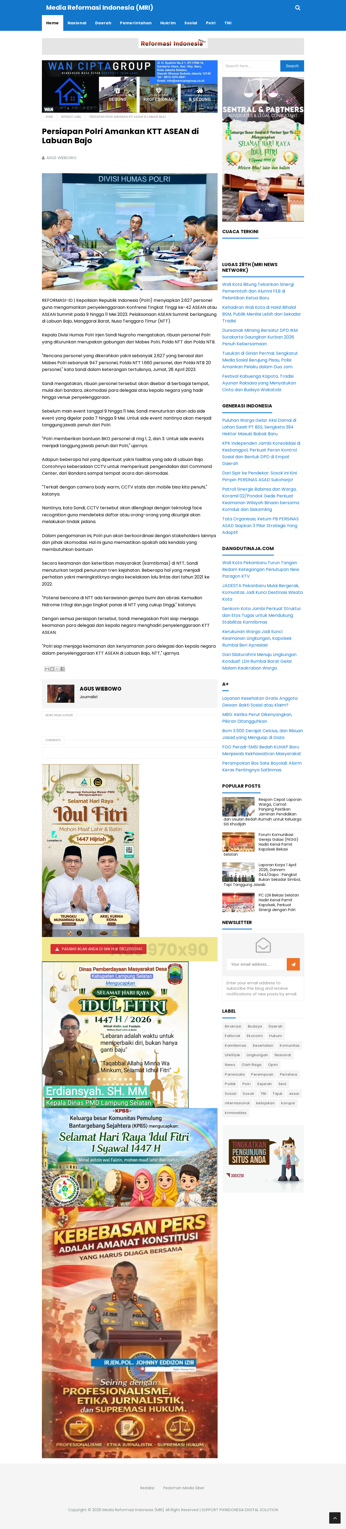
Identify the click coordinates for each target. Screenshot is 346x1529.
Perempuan (262, 1074)
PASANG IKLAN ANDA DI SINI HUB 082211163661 (102, 949)
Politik (230, 1083)
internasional (237, 1103)
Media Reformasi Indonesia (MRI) (133, 1510)
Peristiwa (288, 1074)
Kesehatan (263, 1045)
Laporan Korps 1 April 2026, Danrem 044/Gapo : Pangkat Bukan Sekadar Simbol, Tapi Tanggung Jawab (262, 874)
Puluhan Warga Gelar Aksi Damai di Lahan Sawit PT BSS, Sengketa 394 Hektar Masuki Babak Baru (259, 427)
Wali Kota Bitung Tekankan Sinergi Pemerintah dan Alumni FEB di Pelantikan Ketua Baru (258, 291)
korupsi (288, 1103)
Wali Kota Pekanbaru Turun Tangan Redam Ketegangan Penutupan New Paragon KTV (260, 569)
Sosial (230, 1093)
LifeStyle (232, 1055)
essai (294, 1093)
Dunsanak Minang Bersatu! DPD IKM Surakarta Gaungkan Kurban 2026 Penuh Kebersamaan (260, 337)
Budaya (255, 1026)
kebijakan (265, 1103)
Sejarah (264, 1083)
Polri (246, 1083)
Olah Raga (252, 1064)
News (230, 1064)
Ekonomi (255, 1035)
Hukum (275, 1035)
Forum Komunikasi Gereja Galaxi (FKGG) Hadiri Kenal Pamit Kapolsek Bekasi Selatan (261, 844)
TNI (264, 1093)
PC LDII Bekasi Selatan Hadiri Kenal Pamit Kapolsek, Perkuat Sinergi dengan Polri (279, 902)
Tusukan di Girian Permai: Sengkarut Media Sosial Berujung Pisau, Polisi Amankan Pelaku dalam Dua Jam (260, 360)
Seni (282, 1083)
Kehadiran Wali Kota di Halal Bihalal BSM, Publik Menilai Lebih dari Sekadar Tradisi (261, 314)
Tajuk (278, 1093)
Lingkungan (257, 1055)
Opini (273, 1064)
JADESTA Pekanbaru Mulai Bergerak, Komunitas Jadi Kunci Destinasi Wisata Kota (262, 592)
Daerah (276, 1026)
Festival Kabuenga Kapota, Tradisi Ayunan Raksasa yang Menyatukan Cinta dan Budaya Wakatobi (259, 383)
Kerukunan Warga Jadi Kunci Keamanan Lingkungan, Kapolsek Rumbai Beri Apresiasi (257, 638)
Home (49, 117)
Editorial (232, 1035)
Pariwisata (235, 1074)
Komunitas (290, 1045)
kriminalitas (236, 1112)
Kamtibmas (236, 1045)
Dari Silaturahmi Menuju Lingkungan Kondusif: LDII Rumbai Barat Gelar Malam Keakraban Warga (259, 661)
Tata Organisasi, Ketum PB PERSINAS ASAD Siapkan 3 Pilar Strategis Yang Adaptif (260, 526)
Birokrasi (233, 1026)
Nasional (283, 1055)
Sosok (248, 1093)
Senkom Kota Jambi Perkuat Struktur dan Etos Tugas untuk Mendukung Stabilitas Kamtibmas (261, 615)
